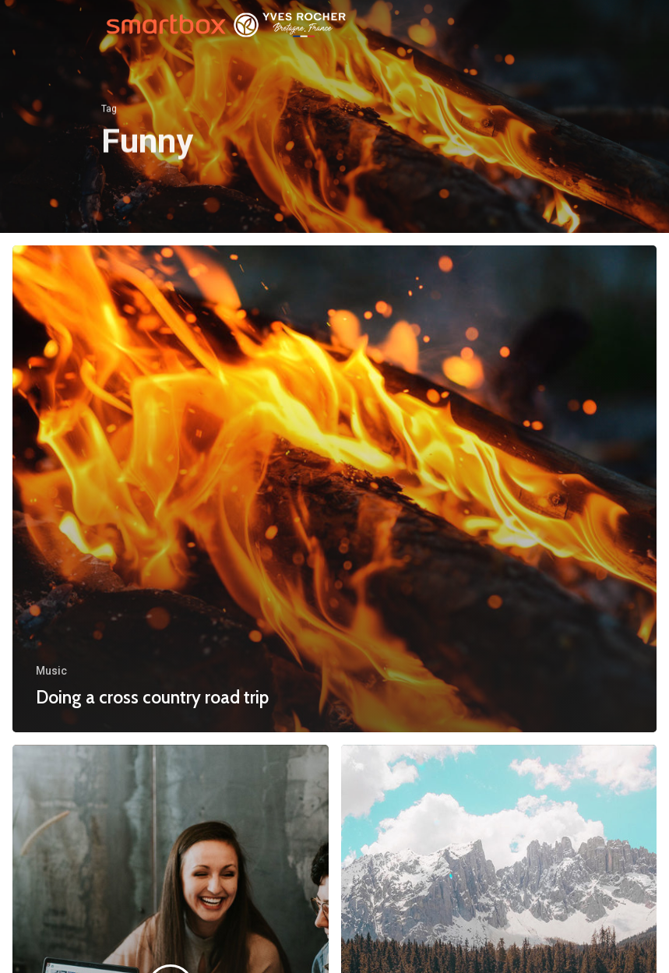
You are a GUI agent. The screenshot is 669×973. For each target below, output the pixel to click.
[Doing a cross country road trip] (334, 488)
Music (51, 671)
